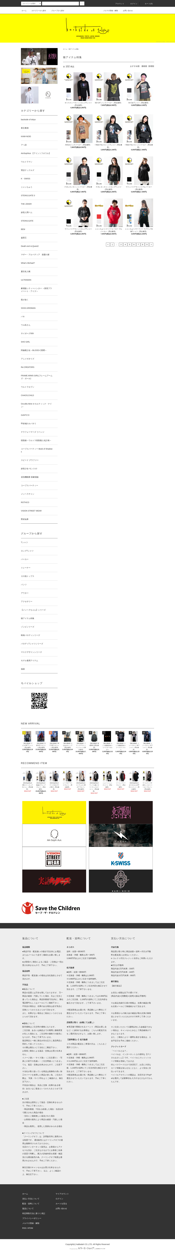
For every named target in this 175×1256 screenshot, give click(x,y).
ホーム (24, 11)
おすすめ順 (135, 66)
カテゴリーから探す (37, 11)
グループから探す (56, 11)
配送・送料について (30, 1203)
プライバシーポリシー (31, 1218)
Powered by (87, 1249)
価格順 (144, 66)
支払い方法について (30, 1199)
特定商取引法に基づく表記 (33, 1213)
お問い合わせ (126, 11)
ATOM (30, 1228)
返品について (28, 1208)
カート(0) (147, 4)
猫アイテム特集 (74, 49)
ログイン (132, 4)
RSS (24, 1228)
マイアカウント (62, 1194)
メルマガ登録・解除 (109, 11)
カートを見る (61, 1203)
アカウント (118, 4)
